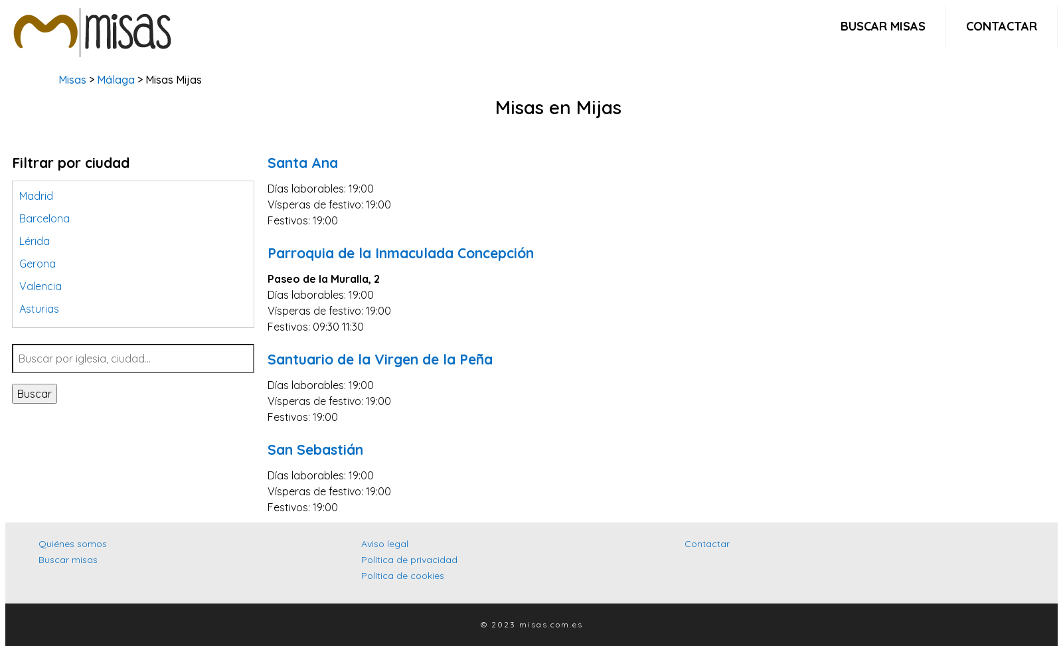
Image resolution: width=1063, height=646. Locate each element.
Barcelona (44, 218)
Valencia (40, 286)
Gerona (37, 263)
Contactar (1001, 26)
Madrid (36, 195)
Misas (72, 79)
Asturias (39, 308)
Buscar (34, 393)
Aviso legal (384, 544)
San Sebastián (315, 449)
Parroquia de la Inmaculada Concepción (401, 253)
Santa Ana (303, 162)
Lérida (34, 241)
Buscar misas (883, 26)
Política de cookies (402, 576)
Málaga (116, 79)
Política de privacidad (409, 560)
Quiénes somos (73, 544)
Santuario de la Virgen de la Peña (380, 359)
